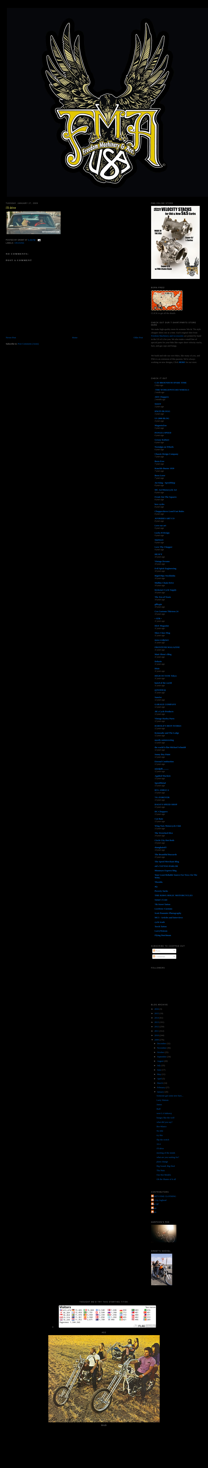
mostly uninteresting (164, 740)
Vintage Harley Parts (164, 718)
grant (154, 1208)
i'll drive (11, 207)
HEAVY (158, 554)
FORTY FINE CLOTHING (164, 1196)
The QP (155, 1204)
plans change (162, 1161)
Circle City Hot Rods (164, 840)
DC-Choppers (161, 811)
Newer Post (11, 337)
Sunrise (158, 697)
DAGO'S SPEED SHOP (166, 804)
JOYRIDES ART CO (165, 518)
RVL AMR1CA (162, 790)
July (159, 1065)
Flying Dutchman (163, 935)
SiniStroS (159, 540)
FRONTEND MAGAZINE (167, 647)
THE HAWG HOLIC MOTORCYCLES (174, 895)
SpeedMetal (160, 783)
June (159, 1070)
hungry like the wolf (165, 1117)
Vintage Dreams (162, 561)
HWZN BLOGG (162, 411)
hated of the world (163, 683)
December (162, 1043)
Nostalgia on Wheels (164, 447)
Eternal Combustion (164, 761)
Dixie (157, 668)
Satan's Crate (161, 899)
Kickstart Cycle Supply (165, 590)
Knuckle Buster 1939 (164, 468)
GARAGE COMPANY (165, 704)
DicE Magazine (162, 625)
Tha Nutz (161, 1170)
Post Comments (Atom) (28, 343)
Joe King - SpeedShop (165, 482)
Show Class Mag (162, 633)
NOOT (158, 404)
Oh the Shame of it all (166, 1179)
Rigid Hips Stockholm (165, 575)
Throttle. (159, 882)
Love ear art (160, 525)
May (159, 1074)
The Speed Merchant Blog (167, 861)
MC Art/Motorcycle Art (166, 490)
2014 (156, 1017)
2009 (156, 1039)
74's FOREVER (162, 797)
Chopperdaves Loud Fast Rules (169, 511)
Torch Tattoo (161, 926)
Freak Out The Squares (166, 497)
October (161, 1052)
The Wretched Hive (164, 833)
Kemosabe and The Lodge (167, 733)
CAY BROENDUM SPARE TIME (171, 382)
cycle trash (160, 922)
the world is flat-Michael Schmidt (170, 747)
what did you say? (164, 1122)
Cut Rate (159, 819)
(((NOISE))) (160, 690)
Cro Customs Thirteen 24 (166, 611)
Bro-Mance (161, 1126)
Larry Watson (162, 1100)
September (162, 1056)
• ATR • (158, 618)
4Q (156, 886)
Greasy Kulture (162, 440)
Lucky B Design (162, 532)
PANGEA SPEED (163, 432)
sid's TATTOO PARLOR (166, 866)
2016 (156, 1009)
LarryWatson (161, 931)
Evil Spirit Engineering (165, 568)
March (160, 1083)
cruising (19, 243)
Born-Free (159, 461)
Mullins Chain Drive (164, 583)
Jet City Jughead (159, 1200)
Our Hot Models (164, 1175)
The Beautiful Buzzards (166, 854)
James (159, 1104)
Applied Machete (163, 776)
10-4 (159, 1144)
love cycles (159, 504)
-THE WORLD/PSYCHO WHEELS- (172, 389)
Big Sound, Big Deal (166, 1166)
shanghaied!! (161, 847)
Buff (159, 1109)
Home (74, 337)
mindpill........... (162, 768)
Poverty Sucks (161, 891)
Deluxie (158, 661)
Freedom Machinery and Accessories (167, 336)
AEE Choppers (162, 397)
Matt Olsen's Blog (163, 654)
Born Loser (160, 475)
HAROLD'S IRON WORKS (168, 726)
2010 (156, 1035)
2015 (156, 1013)
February (161, 1087)
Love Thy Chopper (163, 547)
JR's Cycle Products (164, 711)
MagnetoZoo (161, 425)
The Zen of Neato (163, 597)
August (160, 1061)
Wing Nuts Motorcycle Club (168, 826)
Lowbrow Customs (163, 908)
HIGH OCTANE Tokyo (166, 675)
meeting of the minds (166, 1153)
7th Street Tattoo (162, 904)
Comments (159, 956)
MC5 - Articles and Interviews (169, 917)
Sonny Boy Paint (162, 754)
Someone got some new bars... (170, 1095)
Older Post (138, 337)
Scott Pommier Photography (168, 913)
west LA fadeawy (164, 1113)
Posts (156, 951)
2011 (156, 1031)
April (159, 1078)
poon (154, 1212)
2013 (156, 1022)
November (162, 1048)
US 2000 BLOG (162, 418)
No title (160, 1131)
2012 (156, 1026)
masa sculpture (162, 640)
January (160, 1092)
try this (160, 1135)
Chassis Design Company (166, 454)
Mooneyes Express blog (166, 870)
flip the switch (163, 1139)
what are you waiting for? (168, 1157)
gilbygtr (158, 604)
